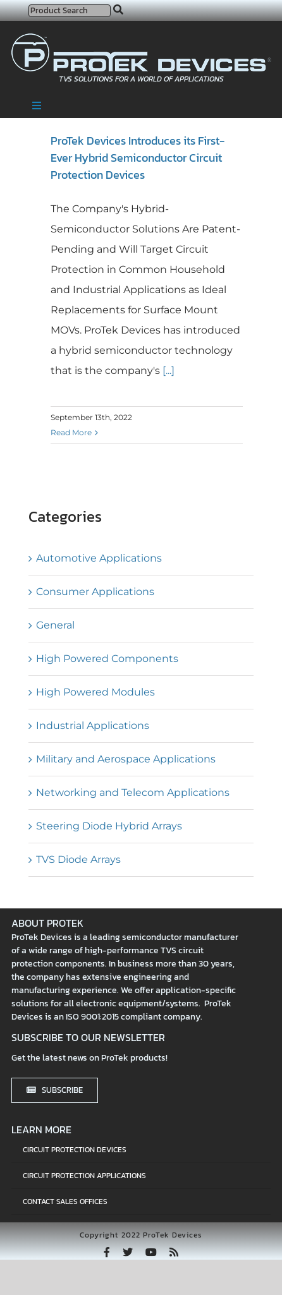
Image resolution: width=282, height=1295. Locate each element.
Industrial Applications (92, 726)
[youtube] (151, 1252)
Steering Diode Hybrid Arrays (109, 826)
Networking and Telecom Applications (133, 792)
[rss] (173, 1252)
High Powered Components (107, 659)
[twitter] (128, 1252)
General (55, 625)
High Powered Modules (95, 692)
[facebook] (107, 1252)
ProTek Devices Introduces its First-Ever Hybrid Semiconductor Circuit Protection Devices (137, 157)
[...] (167, 370)
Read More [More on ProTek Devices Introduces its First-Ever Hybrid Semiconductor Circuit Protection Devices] (71, 432)
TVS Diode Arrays (78, 859)
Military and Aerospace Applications (126, 759)
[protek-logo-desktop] (141, 38)
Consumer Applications (95, 592)
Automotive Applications (99, 558)
